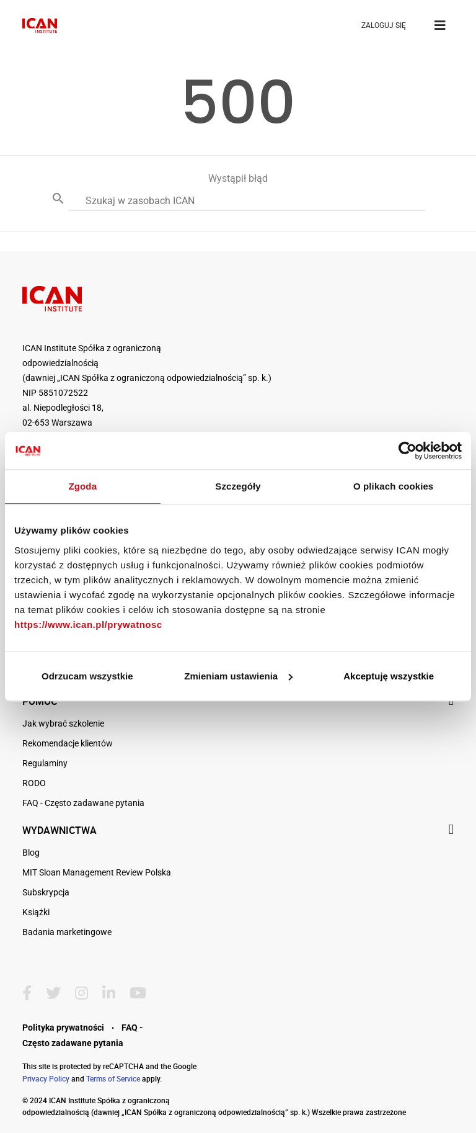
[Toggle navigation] (440, 25)
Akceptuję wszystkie (388, 676)
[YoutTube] (143, 993)
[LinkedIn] (113, 993)
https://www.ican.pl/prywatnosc (88, 624)
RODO (34, 783)
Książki (36, 912)
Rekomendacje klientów (67, 743)
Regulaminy (45, 763)
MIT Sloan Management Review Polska (96, 872)
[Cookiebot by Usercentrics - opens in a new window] (407, 450)
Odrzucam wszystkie (87, 676)
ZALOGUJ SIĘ (383, 25)
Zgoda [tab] (83, 486)
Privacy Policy (45, 1078)
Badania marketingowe (67, 932)
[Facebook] (32, 993)
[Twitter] (58, 993)
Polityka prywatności (63, 1027)
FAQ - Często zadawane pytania (83, 803)
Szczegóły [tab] (237, 486)
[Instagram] (86, 993)
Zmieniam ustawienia (238, 676)
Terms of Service (113, 1078)
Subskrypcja (45, 892)
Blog (31, 853)
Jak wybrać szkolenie (63, 723)
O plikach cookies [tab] (393, 486)
